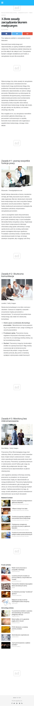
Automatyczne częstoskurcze (20, 635)
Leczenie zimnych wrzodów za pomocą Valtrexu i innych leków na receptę (21, 577)
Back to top (17, 697)
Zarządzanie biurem (23, 12)
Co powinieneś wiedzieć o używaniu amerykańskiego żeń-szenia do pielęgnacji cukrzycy (22, 612)
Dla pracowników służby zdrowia (9, 12)
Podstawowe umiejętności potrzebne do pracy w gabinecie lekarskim (21, 526)
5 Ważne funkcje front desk (19, 508)
